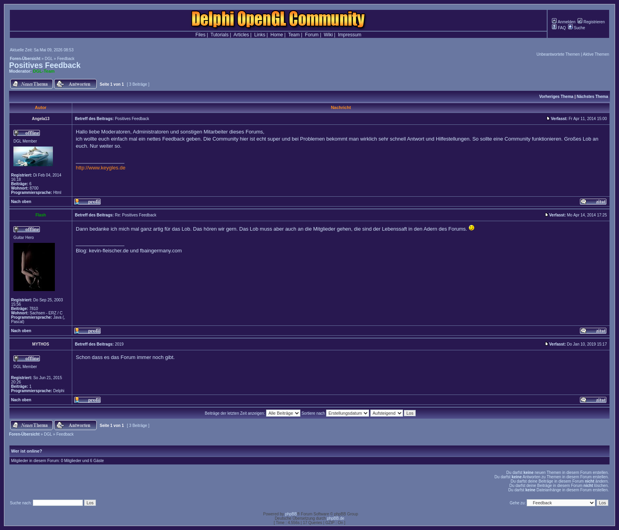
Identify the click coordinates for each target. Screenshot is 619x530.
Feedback (66, 58)
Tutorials (219, 35)
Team (294, 35)
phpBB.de (335, 518)
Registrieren (591, 22)
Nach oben (21, 201)
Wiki (328, 35)
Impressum (349, 35)
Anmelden (563, 22)
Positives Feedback (45, 65)
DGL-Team (44, 71)
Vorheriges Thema (556, 96)
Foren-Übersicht (25, 58)
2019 (119, 344)
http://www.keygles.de (101, 168)
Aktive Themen (596, 54)
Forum (312, 35)
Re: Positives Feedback (135, 215)
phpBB (291, 514)
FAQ (559, 28)
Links (259, 35)
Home (276, 35)
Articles (241, 35)
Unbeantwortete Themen (558, 54)
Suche (576, 28)
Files (200, 35)
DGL (49, 58)
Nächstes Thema (592, 96)
